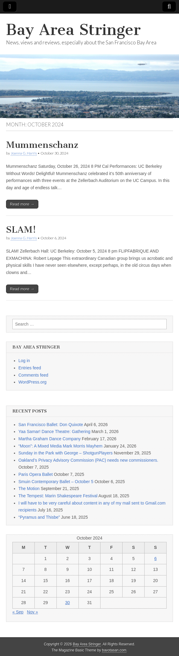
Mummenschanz (42, 144)
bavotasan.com (114, 650)
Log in (24, 360)
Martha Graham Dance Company (49, 438)
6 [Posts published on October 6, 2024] (155, 558)
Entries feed (29, 367)
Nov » (32, 612)
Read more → (22, 204)
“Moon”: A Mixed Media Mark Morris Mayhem (60, 446)
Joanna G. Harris (24, 153)
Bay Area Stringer (73, 30)
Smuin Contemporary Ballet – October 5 (55, 481)
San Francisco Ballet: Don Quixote (50, 424)
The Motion (29, 488)
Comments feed (33, 375)
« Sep (18, 612)
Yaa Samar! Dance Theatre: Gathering (54, 431)
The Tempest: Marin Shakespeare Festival (57, 495)
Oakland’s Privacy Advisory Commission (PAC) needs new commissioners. (88, 460)
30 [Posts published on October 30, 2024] (67, 602)
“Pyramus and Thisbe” (39, 517)
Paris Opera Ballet (35, 474)
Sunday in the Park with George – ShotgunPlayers (65, 453)
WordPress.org (32, 382)
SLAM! (21, 229)
